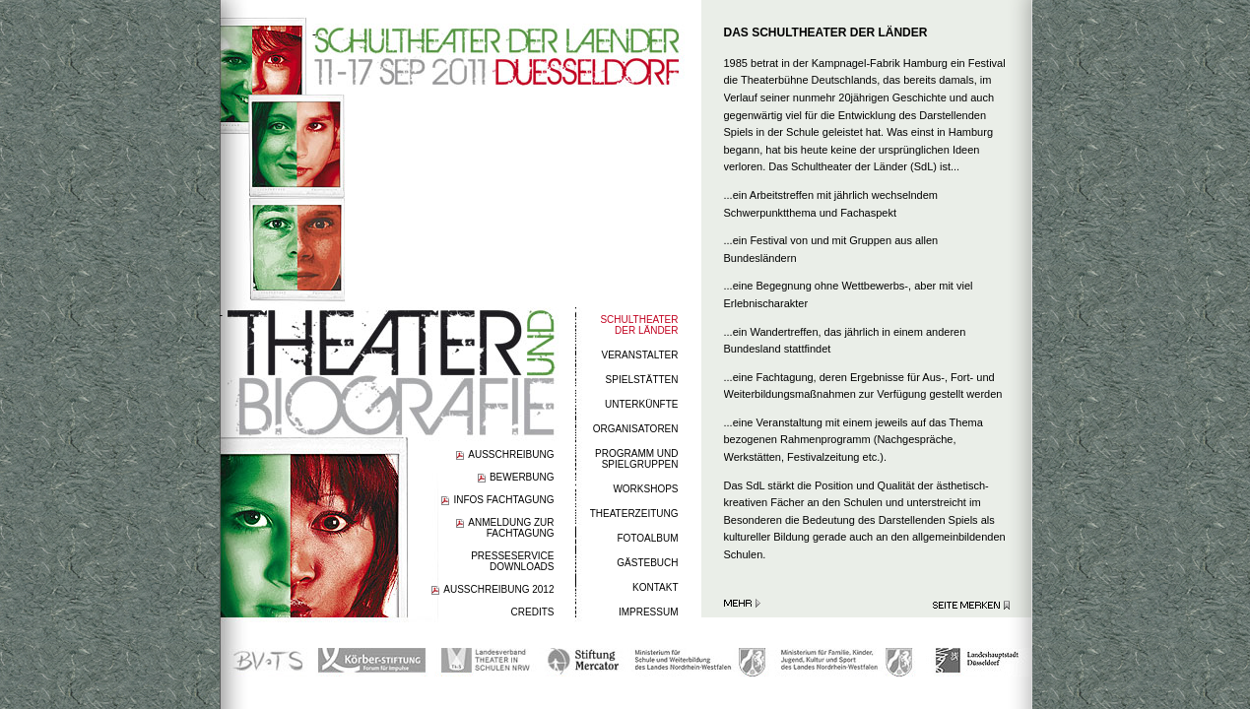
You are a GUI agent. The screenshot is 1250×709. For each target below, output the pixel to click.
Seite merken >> (971, 605)
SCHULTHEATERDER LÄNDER (639, 325)
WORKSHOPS (645, 488)
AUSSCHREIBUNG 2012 (498, 589)
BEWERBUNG (522, 477)
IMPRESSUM (649, 612)
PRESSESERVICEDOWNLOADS (512, 561)
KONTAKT (655, 587)
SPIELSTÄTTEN (642, 379)
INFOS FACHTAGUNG (503, 499)
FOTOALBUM (647, 538)
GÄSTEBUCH (647, 562)
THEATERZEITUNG (634, 513)
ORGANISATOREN (636, 428)
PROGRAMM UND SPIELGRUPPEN (636, 459)
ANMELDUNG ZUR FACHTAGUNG (511, 528)
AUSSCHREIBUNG (511, 454)
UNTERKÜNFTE (641, 404)
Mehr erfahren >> (742, 603)
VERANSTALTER (640, 355)
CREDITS (533, 612)
